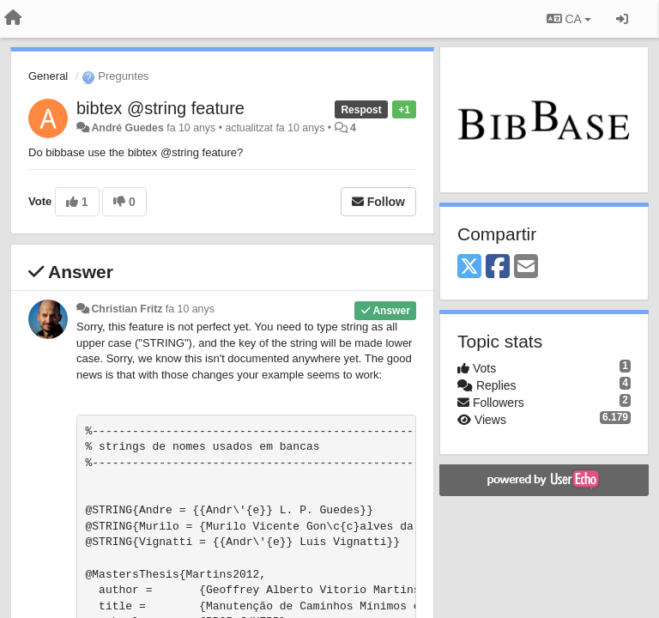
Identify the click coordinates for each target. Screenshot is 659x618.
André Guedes (127, 128)
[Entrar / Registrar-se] (622, 18)
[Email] (526, 267)
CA (569, 19)
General (48, 76)
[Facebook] (498, 267)
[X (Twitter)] (469, 267)
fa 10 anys (190, 309)
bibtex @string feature (160, 108)
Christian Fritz (126, 309)
